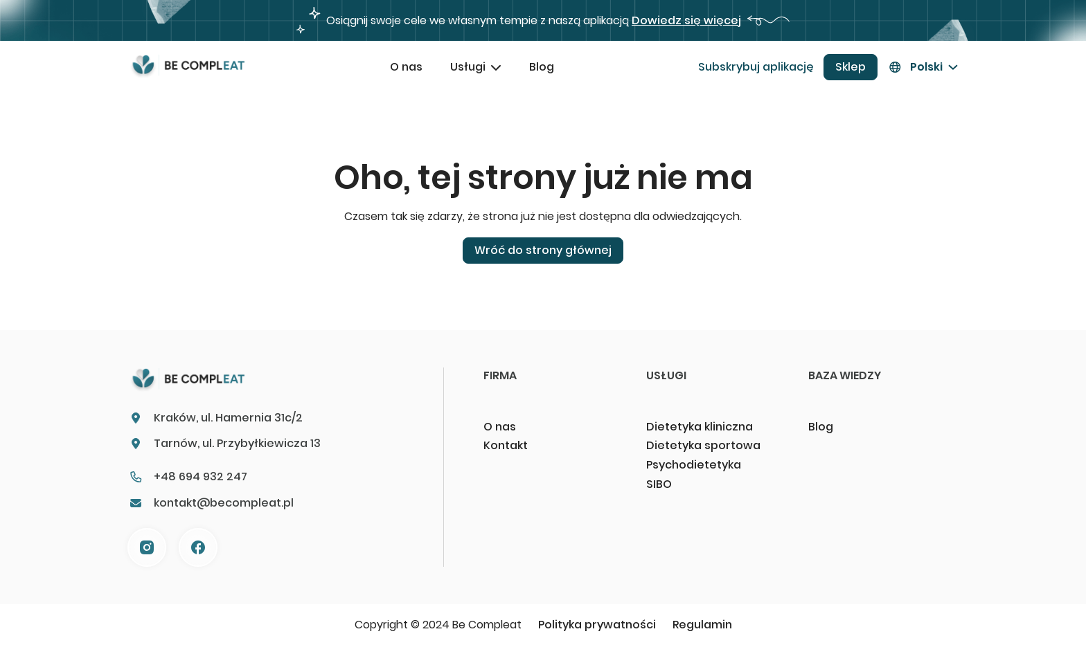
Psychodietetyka (693, 465)
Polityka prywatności (597, 625)
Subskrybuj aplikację (756, 67)
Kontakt (505, 445)
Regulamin (702, 625)
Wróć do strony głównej (543, 250)
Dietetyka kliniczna (699, 427)
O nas (406, 67)
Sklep (850, 67)
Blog (541, 67)
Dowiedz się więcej (686, 20)
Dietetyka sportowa (703, 445)
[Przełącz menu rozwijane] (495, 67)
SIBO (659, 484)
